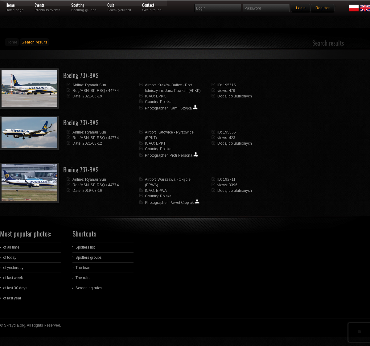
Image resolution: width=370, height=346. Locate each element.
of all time (11, 247)
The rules (83, 278)
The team (84, 268)
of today (9, 257)
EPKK (161, 96)
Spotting (77, 5)
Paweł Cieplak (182, 202)
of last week (13, 278)
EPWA (161, 190)
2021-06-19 (92, 96)
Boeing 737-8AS (80, 75)
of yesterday (13, 268)
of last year (12, 298)
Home (10, 5)
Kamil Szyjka (181, 108)
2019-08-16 (92, 190)
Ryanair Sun (95, 85)
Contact (148, 5)
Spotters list (85, 247)
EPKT (161, 143)
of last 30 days (15, 288)
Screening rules (89, 288)
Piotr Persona (181, 155)
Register (322, 8)
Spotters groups (88, 257)
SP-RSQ (98, 91)
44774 (113, 91)
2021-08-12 (92, 143)
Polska (165, 102)
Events (39, 5)
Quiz (110, 5)
